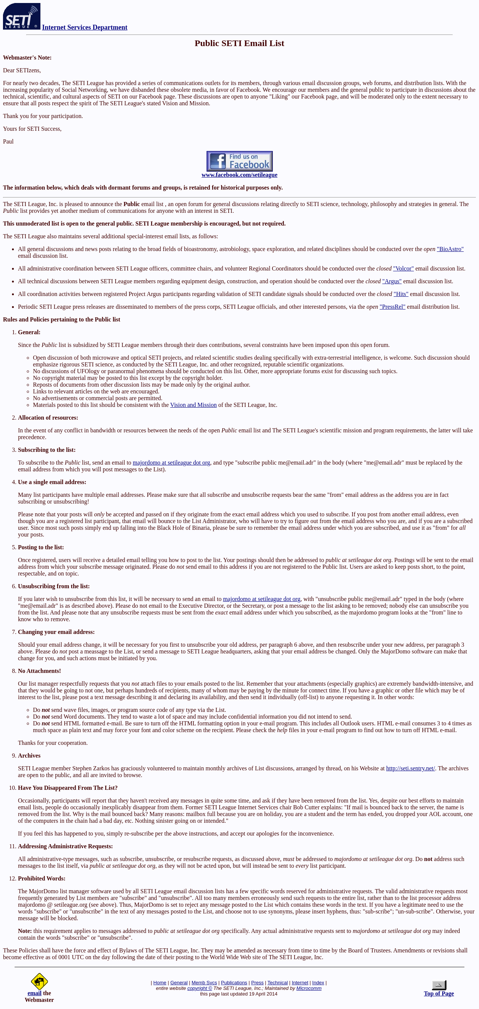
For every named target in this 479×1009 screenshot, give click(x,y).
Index (318, 982)
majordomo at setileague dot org (171, 462)
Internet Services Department (85, 27)
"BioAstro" (450, 249)
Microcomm (308, 988)
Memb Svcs (204, 982)
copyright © (199, 988)
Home (160, 982)
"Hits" (401, 294)
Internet (300, 982)
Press (257, 982)
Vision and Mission (193, 405)
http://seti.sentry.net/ (410, 768)
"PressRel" (393, 306)
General (178, 982)
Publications (234, 982)
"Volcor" (403, 268)
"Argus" (392, 281)
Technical (278, 982)
